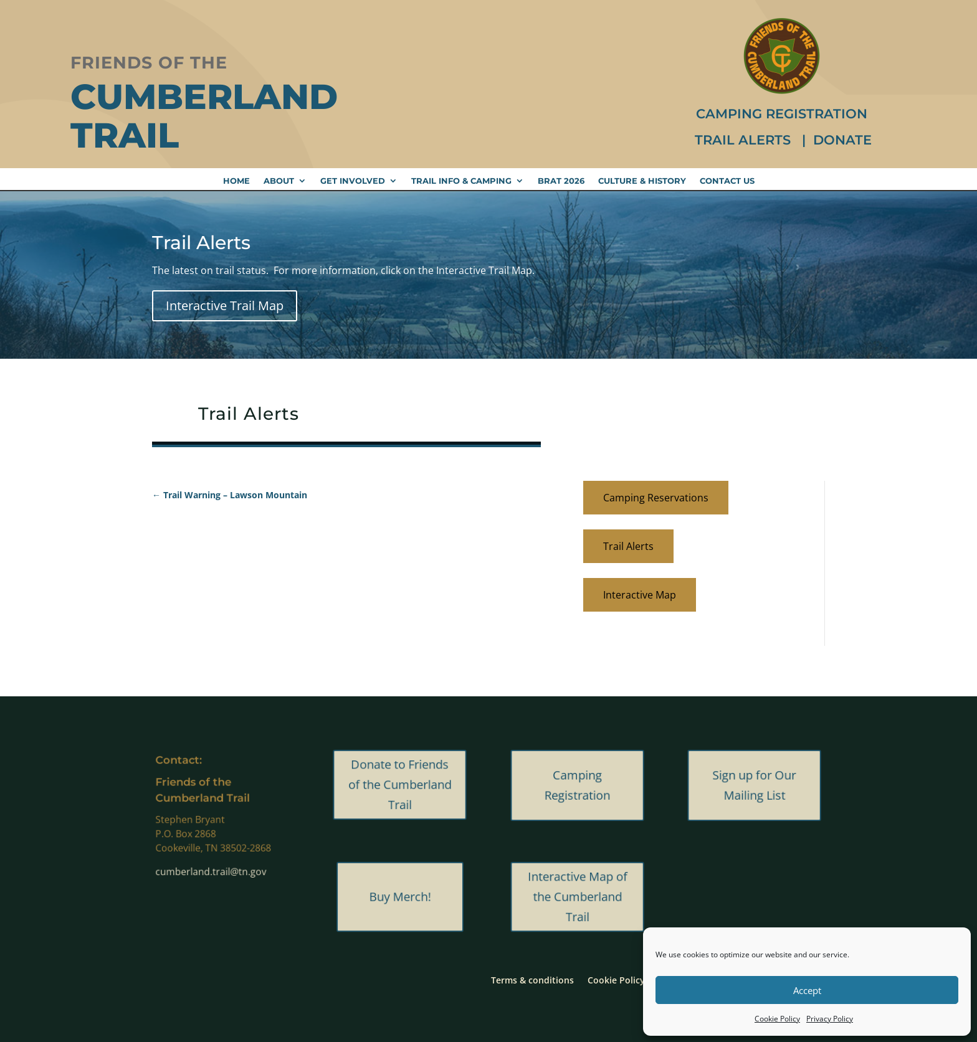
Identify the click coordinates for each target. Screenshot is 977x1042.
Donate (842, 140)
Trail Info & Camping (461, 181)
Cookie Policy (777, 1018)
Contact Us (727, 181)
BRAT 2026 (561, 181)
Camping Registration (781, 113)
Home (236, 181)
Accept (807, 990)
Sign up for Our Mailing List (755, 785)
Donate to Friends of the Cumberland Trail (400, 785)
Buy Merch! (400, 896)
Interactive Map (639, 595)
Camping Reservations (655, 497)
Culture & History (642, 181)
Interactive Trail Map (225, 305)
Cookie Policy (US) (626, 979)
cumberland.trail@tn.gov (215, 854)
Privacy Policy (829, 1018)
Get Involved (352, 181)
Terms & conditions (532, 979)
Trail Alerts (744, 140)
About (279, 181)
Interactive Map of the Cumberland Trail (577, 896)
